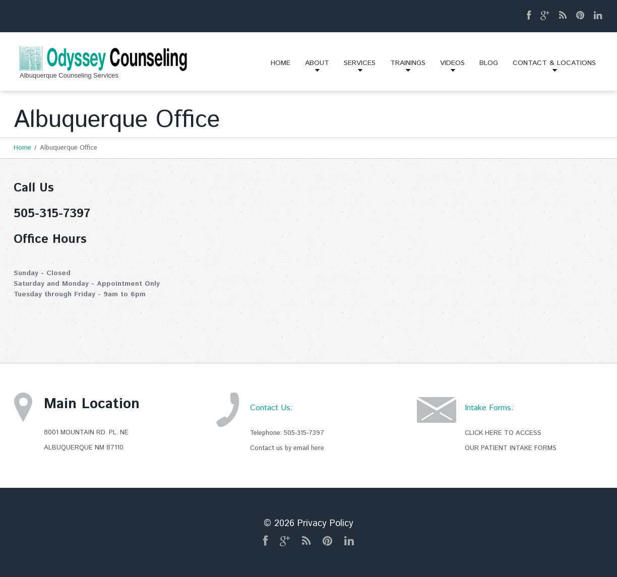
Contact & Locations (551, 67)
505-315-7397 (304, 433)
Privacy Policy (325, 523)
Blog (488, 63)
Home (280, 63)
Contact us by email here (287, 448)
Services (356, 67)
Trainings (404, 67)
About (313, 67)
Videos (449, 67)
